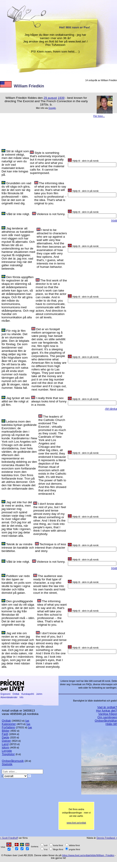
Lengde (7, 750)
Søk (27, 721)
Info (21, 697)
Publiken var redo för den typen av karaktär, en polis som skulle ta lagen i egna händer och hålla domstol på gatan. (16, 584)
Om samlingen (107, 717)
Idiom (5, 747)
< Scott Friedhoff (9, 838)
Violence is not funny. (51, 214)
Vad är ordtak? (107, 707)
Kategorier (9, 724)
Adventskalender (9, 697)
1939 (61, 97)
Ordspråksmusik (13, 761)
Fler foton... (99, 116)
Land (5, 744)
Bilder (6, 730)
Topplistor (8, 754)
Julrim (39, 694)
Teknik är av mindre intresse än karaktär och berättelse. (18, 548)
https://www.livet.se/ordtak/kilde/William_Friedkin (88, 855)
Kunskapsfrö (28, 694)
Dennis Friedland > (106, 838)
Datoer (6, 740)
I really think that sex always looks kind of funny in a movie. (49, 401)
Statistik (7, 764)
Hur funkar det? (106, 710)
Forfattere (8, 727)
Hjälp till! (111, 724)
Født (5, 734)
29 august (50, 97)
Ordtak (16, 694)
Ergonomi (5, 694)
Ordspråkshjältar (106, 720)
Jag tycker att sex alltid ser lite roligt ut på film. (16, 401)
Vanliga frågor (107, 714)
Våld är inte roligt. (18, 214)
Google (52, 108)
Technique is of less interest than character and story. (50, 548)
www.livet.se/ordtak (76, 823)
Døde (5, 737)
